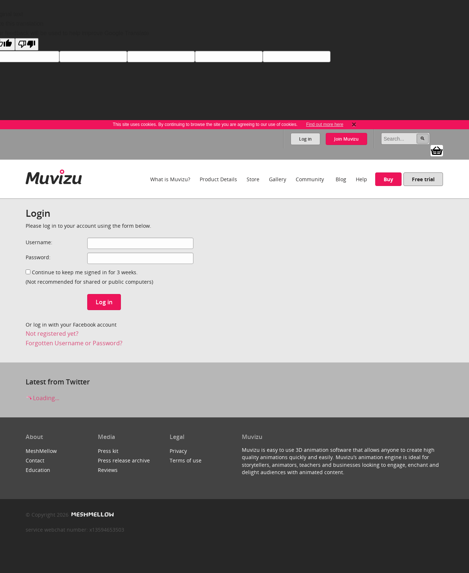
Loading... (42, 398)
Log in (305, 139)
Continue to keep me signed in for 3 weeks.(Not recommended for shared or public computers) (89, 277)
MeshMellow (41, 450)
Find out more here (324, 124)
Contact (35, 460)
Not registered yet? (52, 334)
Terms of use (186, 460)
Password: (38, 257)
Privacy (178, 450)
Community (310, 179)
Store (253, 179)
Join (346, 139)
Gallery (277, 179)
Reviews (108, 469)
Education (38, 469)
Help (361, 179)
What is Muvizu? (170, 179)
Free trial (423, 179)
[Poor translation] (26, 44)
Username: (39, 242)
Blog (341, 179)
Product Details (218, 179)
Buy (388, 179)
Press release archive (124, 460)
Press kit (108, 450)
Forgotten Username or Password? (74, 343)
